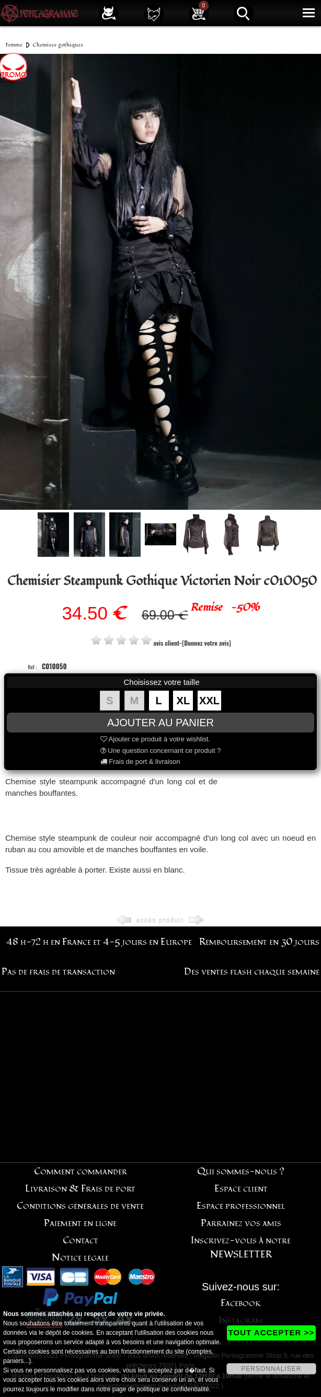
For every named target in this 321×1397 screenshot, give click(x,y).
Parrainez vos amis (241, 1223)
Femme (14, 45)
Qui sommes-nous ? (240, 1171)
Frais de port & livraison (140, 761)
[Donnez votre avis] (206, 642)
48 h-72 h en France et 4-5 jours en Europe (99, 941)
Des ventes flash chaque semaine (251, 971)
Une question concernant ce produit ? (160, 750)
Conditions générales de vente (80, 1205)
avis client (166, 642)
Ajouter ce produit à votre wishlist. (155, 739)
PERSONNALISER (271, 1368)
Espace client (241, 1188)
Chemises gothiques (57, 45)
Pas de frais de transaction (58, 971)
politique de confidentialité (173, 1389)
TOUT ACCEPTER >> (271, 1332)
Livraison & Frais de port (80, 1188)
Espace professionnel (241, 1205)
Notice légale (80, 1257)
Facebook (241, 1303)
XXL (209, 700)
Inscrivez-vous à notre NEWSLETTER (241, 1247)
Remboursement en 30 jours (259, 941)
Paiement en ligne (80, 1223)
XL (183, 700)
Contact (80, 1240)
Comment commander (80, 1171)
